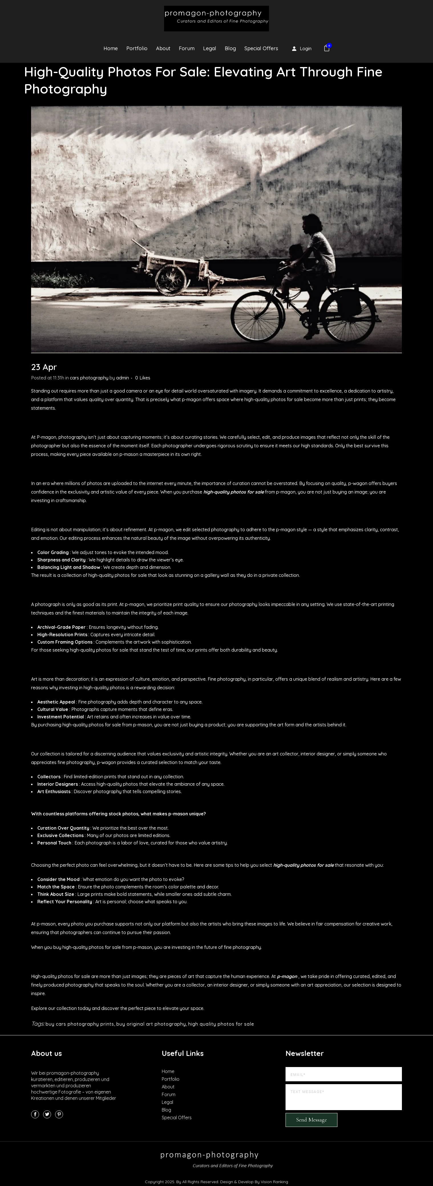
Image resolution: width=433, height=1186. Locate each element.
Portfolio (170, 1079)
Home (168, 1071)
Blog (166, 1109)
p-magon (287, 976)
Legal (167, 1102)
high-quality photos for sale (233, 492)
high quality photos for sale (221, 1024)
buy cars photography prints (80, 1024)
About (168, 1086)
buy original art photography (151, 1024)
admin (122, 378)
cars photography (89, 378)
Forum (168, 1094)
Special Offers (177, 1117)
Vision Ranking (274, 1181)
